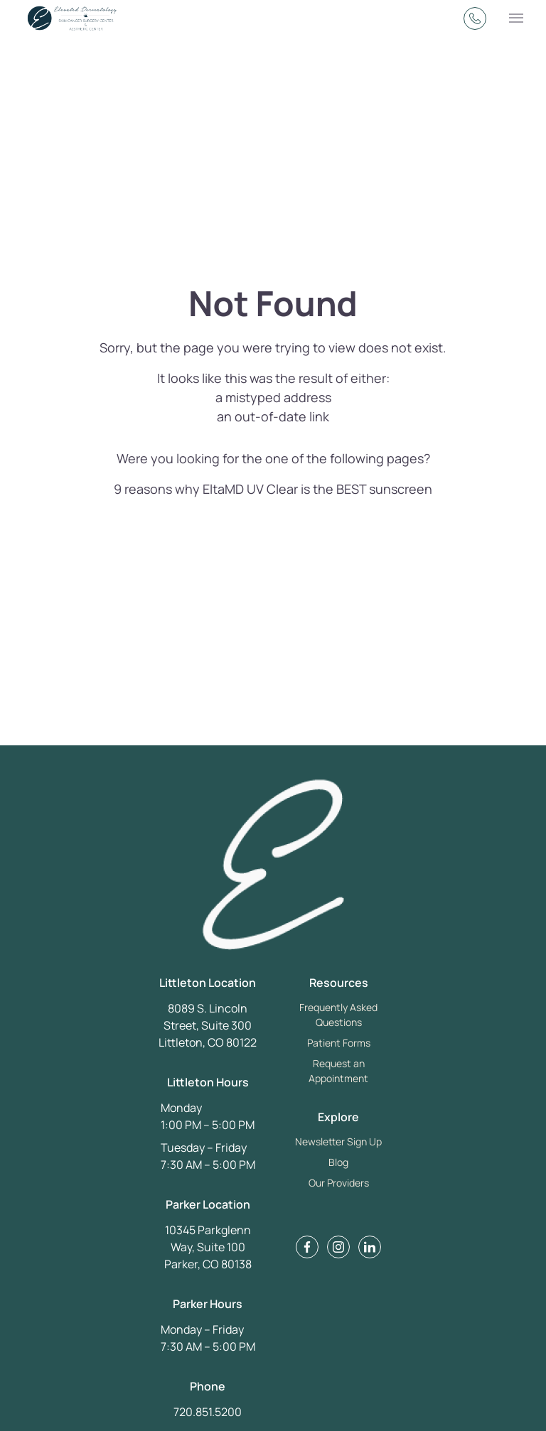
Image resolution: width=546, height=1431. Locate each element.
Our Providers (339, 1182)
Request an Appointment (338, 1071)
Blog (338, 1162)
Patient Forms (338, 1042)
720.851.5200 (207, 1412)
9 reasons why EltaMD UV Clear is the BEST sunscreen (273, 488)
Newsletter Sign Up (338, 1141)
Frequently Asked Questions (338, 1014)
